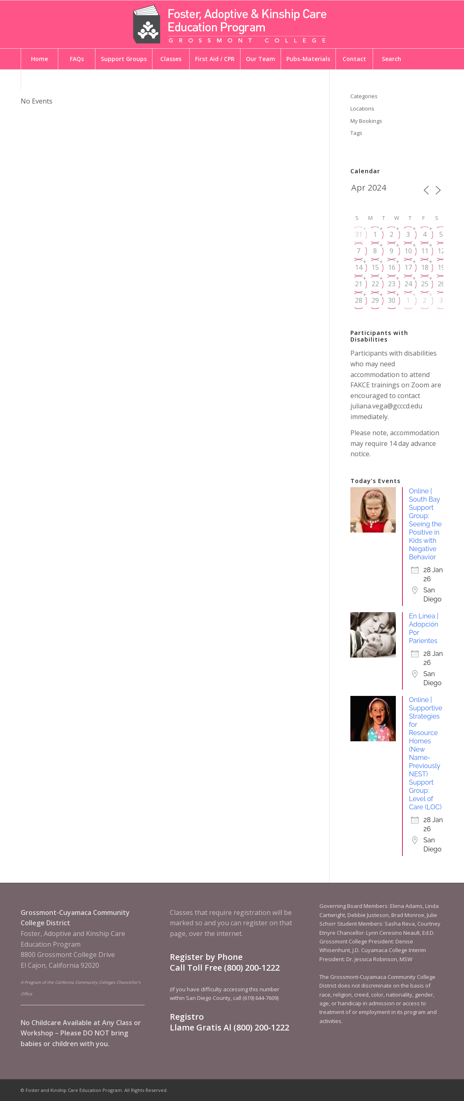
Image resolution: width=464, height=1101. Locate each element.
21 (358, 283)
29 (375, 300)
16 (391, 267)
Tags (356, 133)
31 (358, 234)
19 (441, 267)
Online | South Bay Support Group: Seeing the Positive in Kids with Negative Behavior (425, 524)
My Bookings (366, 121)
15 (375, 267)
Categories (364, 96)
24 (408, 283)
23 (391, 283)
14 (358, 267)
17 (408, 267)
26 (441, 283)
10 (408, 250)
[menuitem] (39, 59)
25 (424, 283)
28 (358, 300)
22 (375, 283)
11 (424, 250)
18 (424, 267)
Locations (362, 108)
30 (391, 300)
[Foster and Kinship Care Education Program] (232, 24)
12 (441, 250)
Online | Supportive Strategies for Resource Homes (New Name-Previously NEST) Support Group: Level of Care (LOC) (426, 753)
